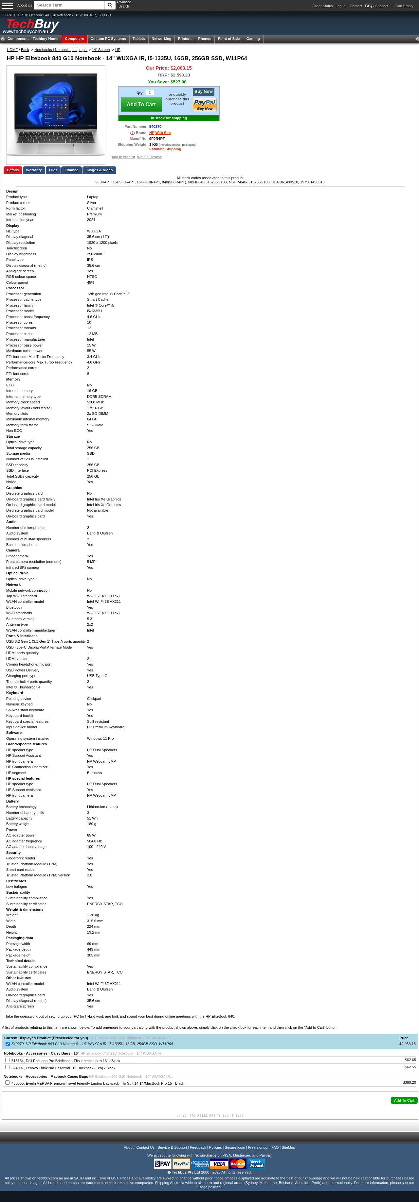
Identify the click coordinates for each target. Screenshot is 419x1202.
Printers (185, 39)
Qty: (140, 93)
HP (117, 50)
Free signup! (258, 1147)
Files (53, 170)
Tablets (139, 39)
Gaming (253, 39)
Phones (204, 39)
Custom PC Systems (108, 39)
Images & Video (99, 170)
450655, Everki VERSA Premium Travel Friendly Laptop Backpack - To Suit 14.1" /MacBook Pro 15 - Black (97, 1083)
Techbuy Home (33, 39)
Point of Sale (229, 39)
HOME (12, 50)
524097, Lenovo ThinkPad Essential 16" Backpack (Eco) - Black (63, 1068)
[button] (404, 1100)
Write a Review (149, 157)
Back (25, 50)
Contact (356, 6)
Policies (215, 1147)
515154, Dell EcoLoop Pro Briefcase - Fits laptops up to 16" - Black (65, 1061)
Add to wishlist (123, 157)
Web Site (163, 133)
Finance (71, 170)
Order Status (323, 6)
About (128, 1147)
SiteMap (288, 1147)
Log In (341, 6)
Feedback (198, 1147)
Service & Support (172, 1147)
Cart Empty (404, 6)
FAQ (275, 1147)
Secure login (235, 1147)
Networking (161, 39)
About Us (24, 5)
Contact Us (146, 1147)
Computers (74, 39)
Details (13, 170)
